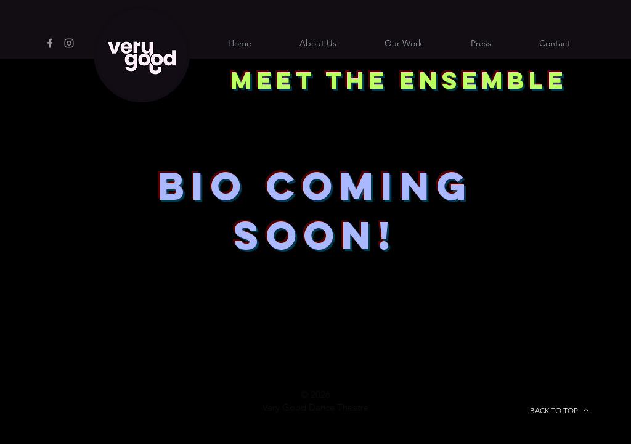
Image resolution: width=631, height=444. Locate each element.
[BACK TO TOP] (559, 410)
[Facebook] (50, 43)
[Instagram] (69, 43)
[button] (554, 43)
